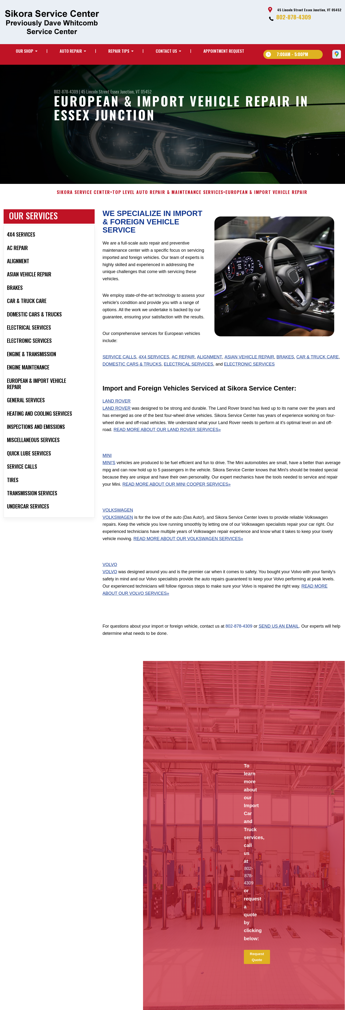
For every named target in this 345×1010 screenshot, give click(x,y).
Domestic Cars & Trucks (132, 374)
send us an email (279, 636)
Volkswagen (118, 520)
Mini (107, 465)
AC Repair (183, 367)
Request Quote (257, 967)
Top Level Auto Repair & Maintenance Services (167, 202)
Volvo (110, 574)
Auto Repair (71, 51)
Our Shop (24, 51)
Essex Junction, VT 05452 (131, 91)
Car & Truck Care (317, 367)
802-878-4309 (293, 16)
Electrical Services (188, 374)
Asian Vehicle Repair (249, 367)
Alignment (209, 367)
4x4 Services (154, 367)
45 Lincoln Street (95, 91)
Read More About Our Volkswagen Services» (188, 549)
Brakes (285, 367)
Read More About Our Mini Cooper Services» (176, 494)
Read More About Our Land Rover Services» (167, 440)
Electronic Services (249, 374)
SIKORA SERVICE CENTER (83, 202)
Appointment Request (223, 51)
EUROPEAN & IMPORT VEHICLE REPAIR (266, 202)
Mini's (109, 473)
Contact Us (166, 51)
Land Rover (117, 411)
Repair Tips (118, 51)
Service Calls (119, 367)
